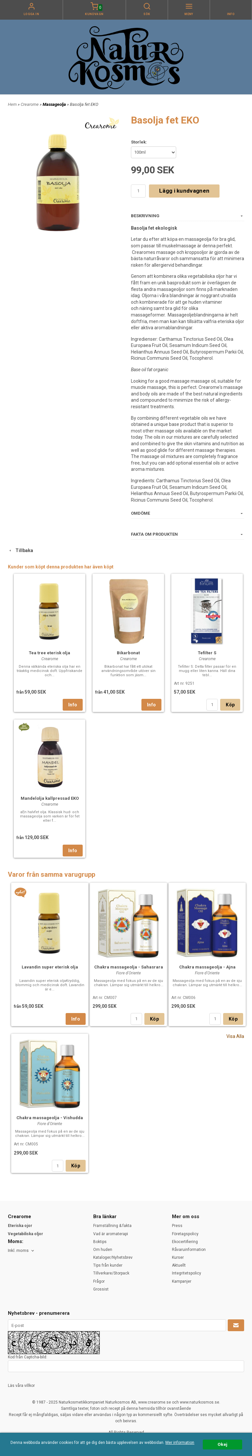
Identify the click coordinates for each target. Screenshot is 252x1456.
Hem (12, 104)
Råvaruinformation (189, 1249)
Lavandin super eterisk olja (50, 967)
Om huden (102, 1249)
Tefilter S (207, 652)
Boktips (100, 1241)
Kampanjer (181, 1281)
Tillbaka (20, 550)
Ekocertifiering (185, 1241)
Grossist (101, 1289)
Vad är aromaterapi (110, 1234)
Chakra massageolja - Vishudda (49, 1117)
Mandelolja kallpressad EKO (50, 798)
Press (177, 1225)
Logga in (31, 14)
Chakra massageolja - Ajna (207, 967)
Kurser (178, 1257)
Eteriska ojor (20, 1225)
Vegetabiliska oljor (25, 1234)
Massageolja (55, 104)
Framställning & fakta (112, 1225)
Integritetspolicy (186, 1273)
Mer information (179, 1442)
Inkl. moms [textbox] (18, 1250)
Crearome (30, 104)
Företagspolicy (185, 1234)
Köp (230, 704)
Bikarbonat (128, 652)
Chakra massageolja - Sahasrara (128, 967)
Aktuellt (179, 1265)
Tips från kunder (107, 1265)
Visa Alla (235, 1036)
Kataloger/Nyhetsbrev (113, 1257)
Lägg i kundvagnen (184, 190)
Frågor (99, 1281)
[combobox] (21, 1250)
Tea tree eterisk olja (49, 652)
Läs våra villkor (21, 1385)
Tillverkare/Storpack (111, 1273)
